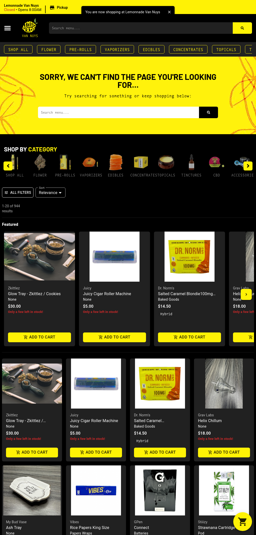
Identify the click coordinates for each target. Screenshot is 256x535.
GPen (138, 522)
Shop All (18, 49)
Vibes (74, 522)
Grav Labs (241, 288)
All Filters (17, 192)
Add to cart (39, 337)
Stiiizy (203, 522)
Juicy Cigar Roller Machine (107, 293)
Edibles (151, 49)
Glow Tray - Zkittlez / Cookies (34, 293)
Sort (42, 187)
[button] (36, 8)
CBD (216, 174)
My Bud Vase (16, 522)
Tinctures (191, 174)
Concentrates (188, 49)
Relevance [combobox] (48, 192)
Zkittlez (14, 288)
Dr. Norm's (166, 288)
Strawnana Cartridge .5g (220, 527)
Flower (48, 49)
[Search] (242, 28)
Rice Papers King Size (89, 527)
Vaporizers (117, 49)
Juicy (87, 288)
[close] (169, 12)
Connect (141, 527)
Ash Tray (14, 527)
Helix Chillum (210, 420)
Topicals (226, 49)
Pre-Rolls (80, 49)
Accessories (243, 174)
